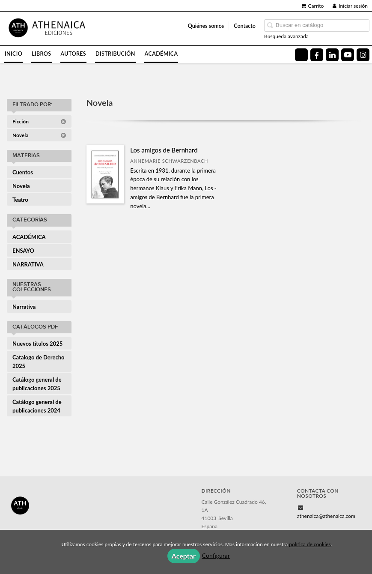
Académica (161, 54)
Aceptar (184, 556)
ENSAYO (23, 250)
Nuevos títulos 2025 (37, 343)
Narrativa (24, 306)
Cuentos (22, 172)
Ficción (39, 121)
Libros (41, 54)
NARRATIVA (28, 264)
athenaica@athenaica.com (326, 516)
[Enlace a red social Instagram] (363, 54)
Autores (73, 54)
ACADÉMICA (29, 236)
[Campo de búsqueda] (316, 25)
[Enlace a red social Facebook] (316, 54)
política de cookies (309, 544)
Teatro (20, 199)
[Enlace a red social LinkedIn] (332, 54)
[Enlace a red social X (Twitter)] (301, 54)
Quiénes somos (206, 26)
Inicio (13, 54)
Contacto (245, 26)
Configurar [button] (216, 555)
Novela (39, 135)
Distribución (115, 54)
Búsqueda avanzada (286, 36)
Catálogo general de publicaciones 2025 (37, 384)
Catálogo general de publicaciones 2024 (37, 406)
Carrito (312, 6)
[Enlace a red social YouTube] (347, 54)
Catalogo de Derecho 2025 (38, 361)
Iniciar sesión (350, 6)
